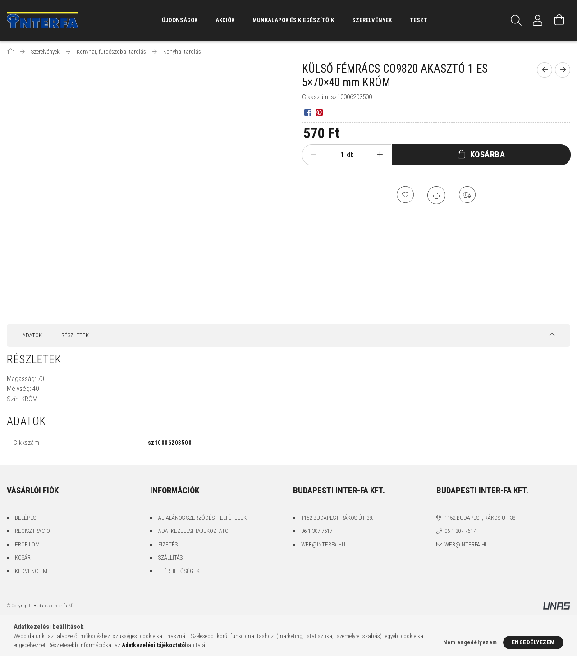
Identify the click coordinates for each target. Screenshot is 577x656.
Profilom (27, 544)
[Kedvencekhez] (405, 195)
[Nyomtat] (436, 195)
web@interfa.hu (323, 544)
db (350, 155)
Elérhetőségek (179, 571)
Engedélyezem (533, 642)
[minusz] (313, 155)
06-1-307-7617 (316, 531)
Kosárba (487, 154)
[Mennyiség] (335, 154)
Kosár (23, 557)
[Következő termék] (562, 70)
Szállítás (170, 557)
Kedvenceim (31, 571)
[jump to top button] (552, 336)
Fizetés (168, 544)
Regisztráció (32, 531)
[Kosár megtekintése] (559, 20)
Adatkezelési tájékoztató (193, 531)
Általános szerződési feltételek (202, 517)
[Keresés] (516, 20)
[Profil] (538, 20)
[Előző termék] (544, 70)
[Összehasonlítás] (468, 195)
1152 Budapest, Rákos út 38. (337, 517)
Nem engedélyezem (470, 642)
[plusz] (380, 155)
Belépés (25, 517)
